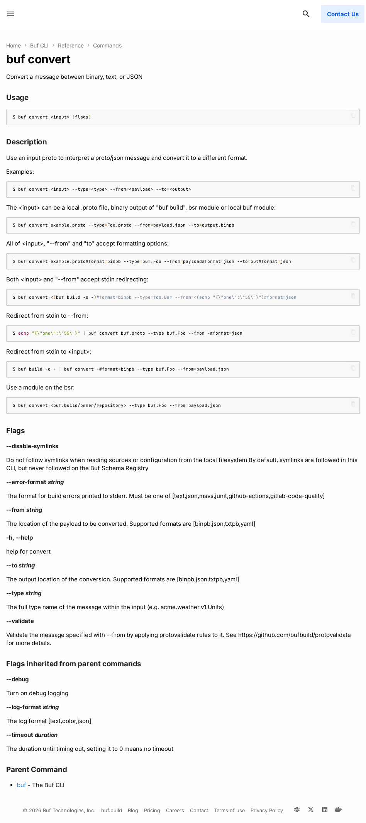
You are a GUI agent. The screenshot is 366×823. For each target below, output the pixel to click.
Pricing (152, 810)
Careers (175, 810)
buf (21, 785)
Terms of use (229, 810)
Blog (133, 810)
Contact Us (343, 14)
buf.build (111, 810)
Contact (199, 810)
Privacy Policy (267, 810)
